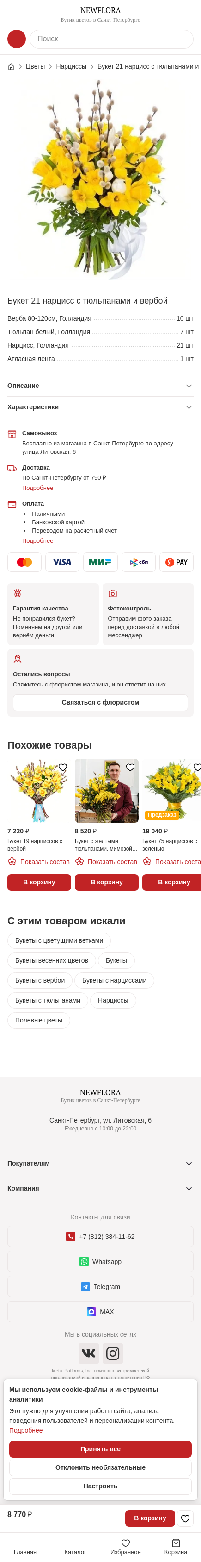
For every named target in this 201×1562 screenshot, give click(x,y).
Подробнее (37, 487)
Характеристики (33, 407)
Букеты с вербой (40, 980)
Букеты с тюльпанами (47, 1000)
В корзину (150, 1518)
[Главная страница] (15, 67)
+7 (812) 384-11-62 (100, 1236)
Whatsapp (100, 1261)
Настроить (101, 1486)
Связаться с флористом (101, 702)
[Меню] (16, 15)
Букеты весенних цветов (51, 960)
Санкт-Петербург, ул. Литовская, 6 (100, 1120)
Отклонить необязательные (100, 1467)
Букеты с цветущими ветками (59, 940)
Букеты (116, 960)
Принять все (100, 1449)
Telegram (101, 1286)
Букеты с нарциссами (114, 980)
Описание (23, 385)
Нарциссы (113, 1000)
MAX (100, 1311)
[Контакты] (184, 15)
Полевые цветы (38, 1020)
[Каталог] (16, 39)
